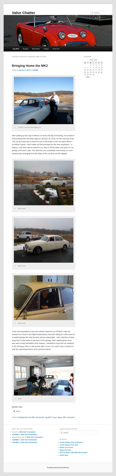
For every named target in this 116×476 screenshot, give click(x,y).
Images (46, 49)
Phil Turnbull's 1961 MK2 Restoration (73, 452)
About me (56, 49)
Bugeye (25, 49)
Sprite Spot (64, 455)
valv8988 (35, 70)
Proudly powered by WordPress (58, 467)
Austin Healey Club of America (71, 442)
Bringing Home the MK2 (30, 65)
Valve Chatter (23, 13)
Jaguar (59, 417)
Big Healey (36, 49)
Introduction (40, 417)
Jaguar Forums (65, 450)
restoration (71, 417)
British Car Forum (66, 447)
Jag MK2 (16, 49)
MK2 (64, 417)
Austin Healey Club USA (69, 445)
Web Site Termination (27, 432)
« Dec (87, 77)
